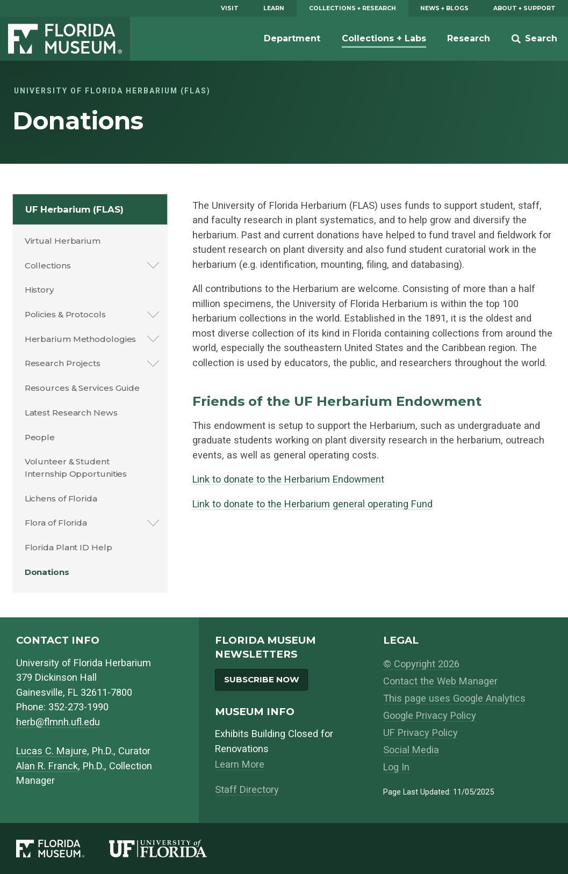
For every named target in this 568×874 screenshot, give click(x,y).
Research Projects (62, 363)
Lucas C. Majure (51, 750)
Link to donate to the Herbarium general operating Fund (312, 503)
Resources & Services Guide (82, 388)
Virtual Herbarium (62, 241)
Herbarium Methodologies (80, 339)
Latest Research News (71, 412)
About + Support (524, 8)
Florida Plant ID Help (68, 547)
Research (468, 38)
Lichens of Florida (61, 498)
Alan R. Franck (47, 765)
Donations (47, 572)
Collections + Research (352, 8)
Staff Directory (247, 789)
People (40, 437)
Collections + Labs (384, 38)
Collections (48, 265)
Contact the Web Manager (440, 681)
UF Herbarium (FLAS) (74, 209)
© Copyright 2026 (421, 663)
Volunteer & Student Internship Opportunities (76, 467)
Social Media (411, 749)
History (39, 290)
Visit (230, 8)
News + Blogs (444, 8)
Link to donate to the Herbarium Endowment (288, 479)
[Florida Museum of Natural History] (62, 849)
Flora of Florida (56, 523)
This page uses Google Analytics (454, 698)
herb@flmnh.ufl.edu (58, 721)
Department (292, 38)
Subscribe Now (261, 679)
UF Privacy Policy (420, 732)
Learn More (239, 764)
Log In (396, 767)
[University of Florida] (170, 849)
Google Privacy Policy (429, 715)
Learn (273, 8)
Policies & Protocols (65, 314)
